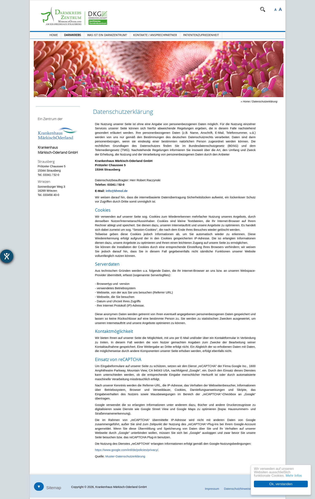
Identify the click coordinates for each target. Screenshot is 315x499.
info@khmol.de (117, 190)
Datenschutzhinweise (237, 488)
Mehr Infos (294, 475)
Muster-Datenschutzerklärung (125, 456)
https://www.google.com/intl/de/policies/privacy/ (126, 450)
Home (246, 101)
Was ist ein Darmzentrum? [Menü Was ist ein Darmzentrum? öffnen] (107, 35)
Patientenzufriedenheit (201, 35)
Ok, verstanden (280, 484)
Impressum (212, 488)
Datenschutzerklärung (264, 101)
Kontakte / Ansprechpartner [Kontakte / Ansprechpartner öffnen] (155, 35)
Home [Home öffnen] (53, 35)
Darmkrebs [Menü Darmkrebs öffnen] (72, 35)
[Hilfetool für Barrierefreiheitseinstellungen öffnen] (6, 256)
